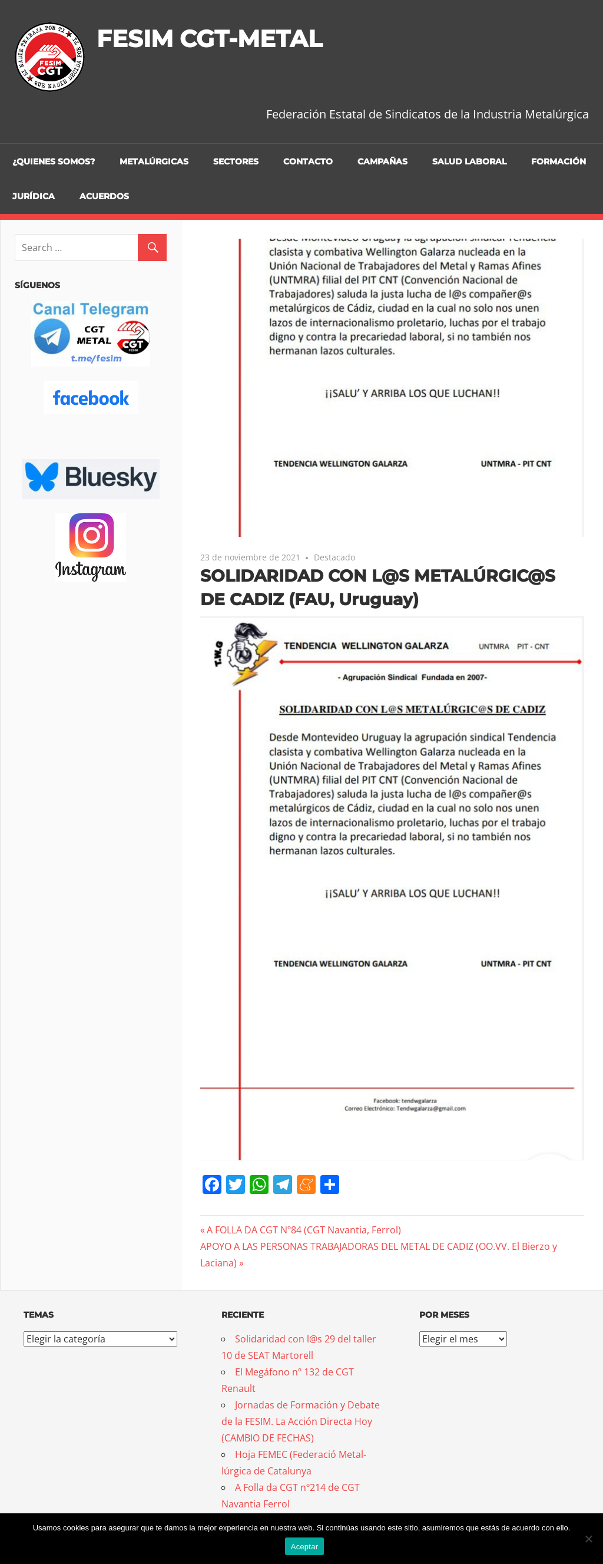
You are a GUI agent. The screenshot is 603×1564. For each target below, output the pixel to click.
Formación (558, 161)
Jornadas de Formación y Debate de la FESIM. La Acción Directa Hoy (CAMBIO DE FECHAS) (300, 1421)
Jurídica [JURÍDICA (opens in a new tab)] (33, 196)
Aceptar (305, 1546)
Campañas (382, 161)
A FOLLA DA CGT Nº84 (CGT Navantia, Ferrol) (303, 1229)
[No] (588, 1539)
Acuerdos (104, 196)
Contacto (308, 161)
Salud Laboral (469, 161)
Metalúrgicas (154, 161)
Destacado (334, 557)
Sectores (236, 161)
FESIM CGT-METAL (209, 38)
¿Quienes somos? (53, 161)
